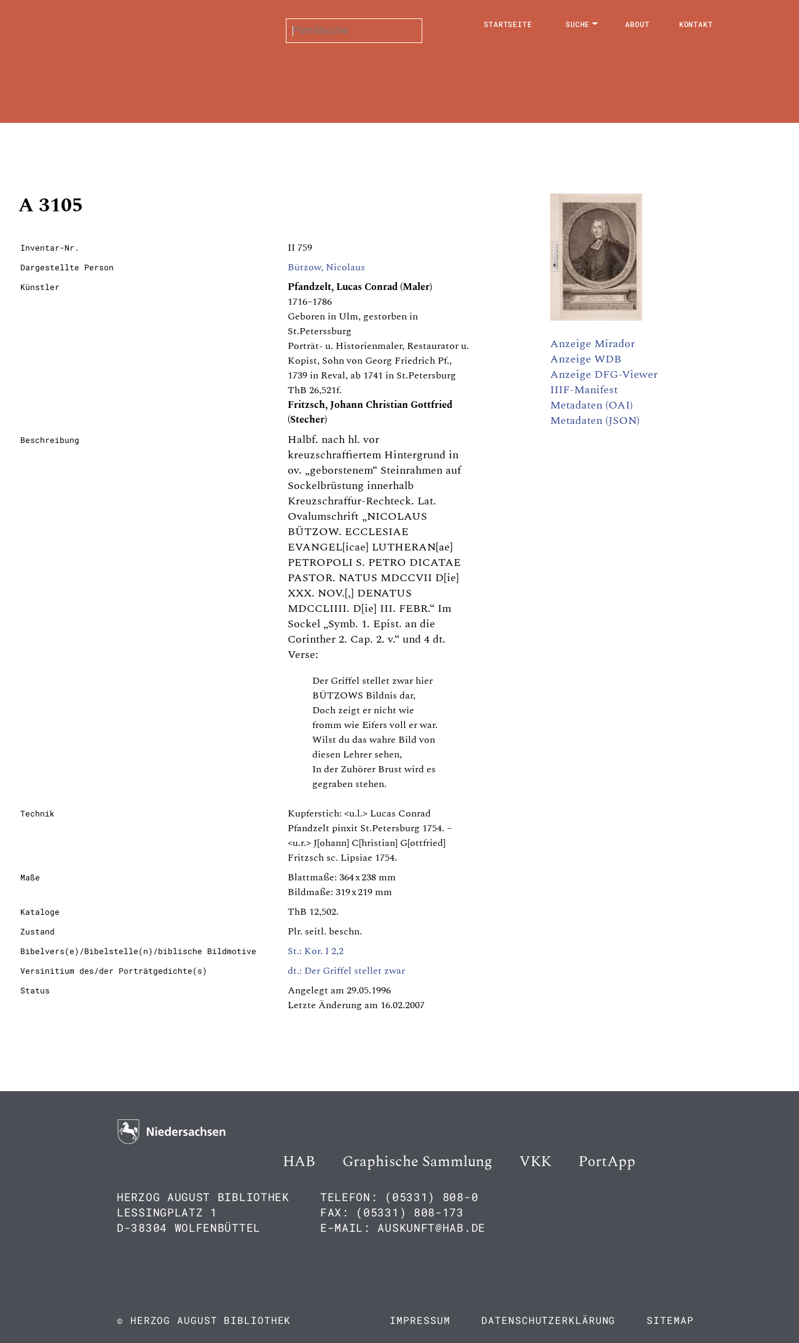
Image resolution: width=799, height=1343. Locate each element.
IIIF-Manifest (584, 390)
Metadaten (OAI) (591, 405)
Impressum (420, 1320)
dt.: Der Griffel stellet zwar (346, 970)
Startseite (508, 24)
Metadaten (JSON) (595, 420)
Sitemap (670, 1320)
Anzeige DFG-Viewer (604, 374)
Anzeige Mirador (592, 343)
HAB (299, 1162)
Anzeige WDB (585, 359)
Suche (577, 24)
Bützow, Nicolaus (326, 267)
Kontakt (696, 24)
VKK (535, 1162)
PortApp (607, 1162)
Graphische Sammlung (417, 1162)
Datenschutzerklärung (548, 1320)
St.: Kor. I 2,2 (316, 951)
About (637, 24)
